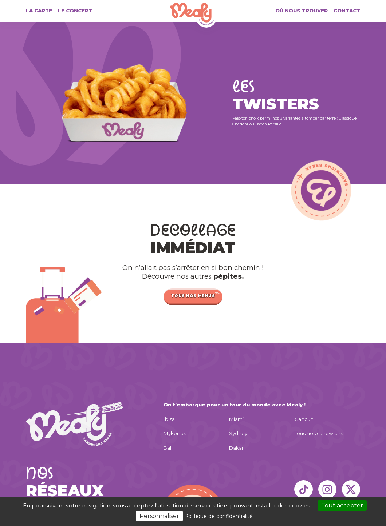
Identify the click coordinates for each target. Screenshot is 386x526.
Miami (236, 419)
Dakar (236, 448)
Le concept (75, 10)
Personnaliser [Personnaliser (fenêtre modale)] (159, 516)
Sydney (238, 433)
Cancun (304, 419)
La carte (39, 10)
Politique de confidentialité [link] (218, 516)
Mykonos (175, 433)
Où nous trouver (301, 10)
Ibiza (169, 419)
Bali (168, 448)
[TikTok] (303, 489)
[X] (351, 489)
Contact (347, 10)
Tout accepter (342, 505)
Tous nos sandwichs (319, 433)
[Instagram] (327, 489)
